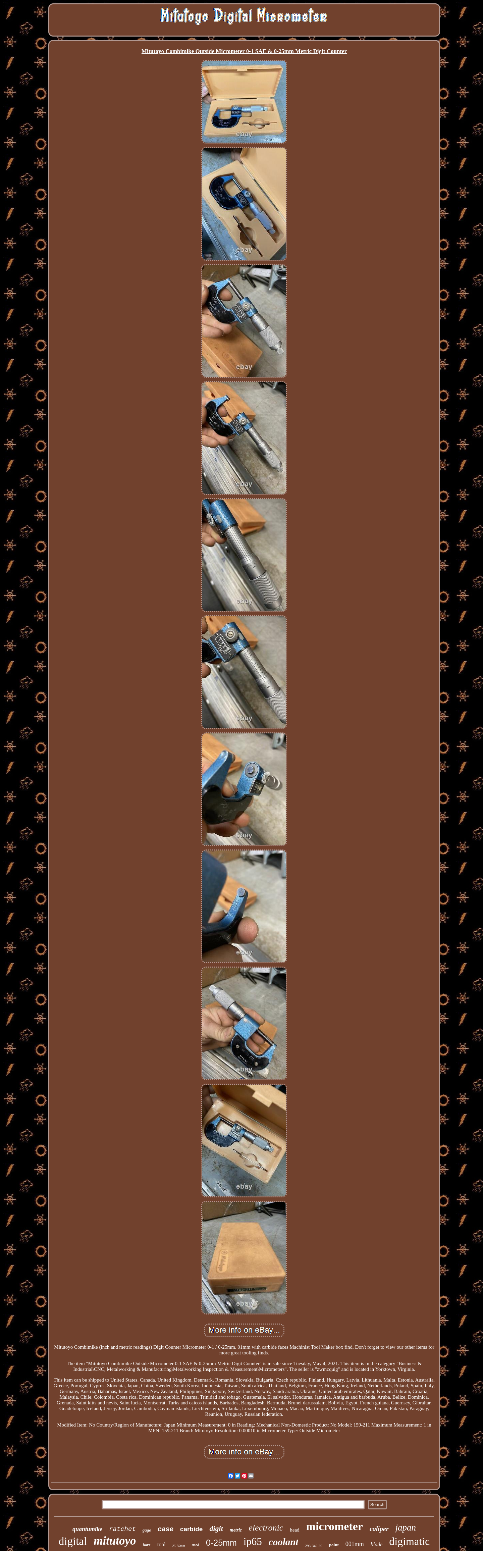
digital (73, 1541)
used (195, 1545)
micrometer (334, 1526)
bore (147, 1545)
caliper (379, 1529)
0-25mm (221, 1542)
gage (147, 1530)
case (165, 1529)
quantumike (87, 1529)
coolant (284, 1542)
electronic (266, 1528)
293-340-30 (313, 1546)
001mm (354, 1544)
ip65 (253, 1541)
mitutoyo (115, 1540)
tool (161, 1544)
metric (236, 1530)
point (334, 1544)
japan (405, 1527)
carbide (191, 1529)
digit (216, 1528)
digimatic (409, 1541)
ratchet (122, 1529)
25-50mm (178, 1546)
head (294, 1530)
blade (377, 1544)
